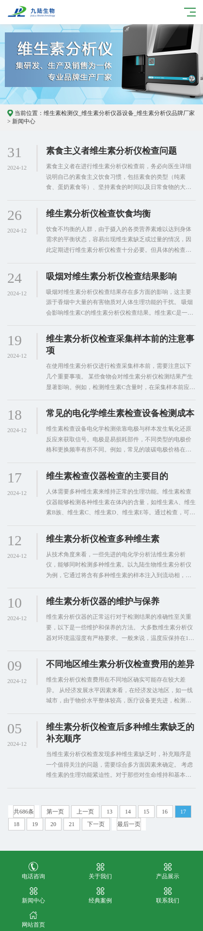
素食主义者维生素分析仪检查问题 (111, 151)
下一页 (96, 824)
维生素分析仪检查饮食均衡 (98, 213)
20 (53, 824)
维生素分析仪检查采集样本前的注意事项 (120, 344)
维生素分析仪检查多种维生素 (102, 539)
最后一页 (129, 824)
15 (146, 811)
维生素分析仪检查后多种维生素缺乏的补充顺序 (120, 732)
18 (16, 824)
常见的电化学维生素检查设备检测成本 (120, 413)
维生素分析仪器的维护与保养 (102, 601)
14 (128, 811)
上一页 (85, 811)
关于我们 (100, 871)
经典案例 (100, 895)
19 (35, 824)
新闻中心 (23, 121)
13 (109, 811)
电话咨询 (33, 871)
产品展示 (167, 871)
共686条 (24, 811)
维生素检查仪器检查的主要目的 (107, 476)
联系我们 (167, 895)
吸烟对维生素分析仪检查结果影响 (111, 276)
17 (183, 811)
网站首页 (33, 919)
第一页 (55, 811)
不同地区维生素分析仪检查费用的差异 (120, 664)
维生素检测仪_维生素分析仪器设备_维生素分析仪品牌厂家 (119, 113)
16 (165, 811)
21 (72, 824)
